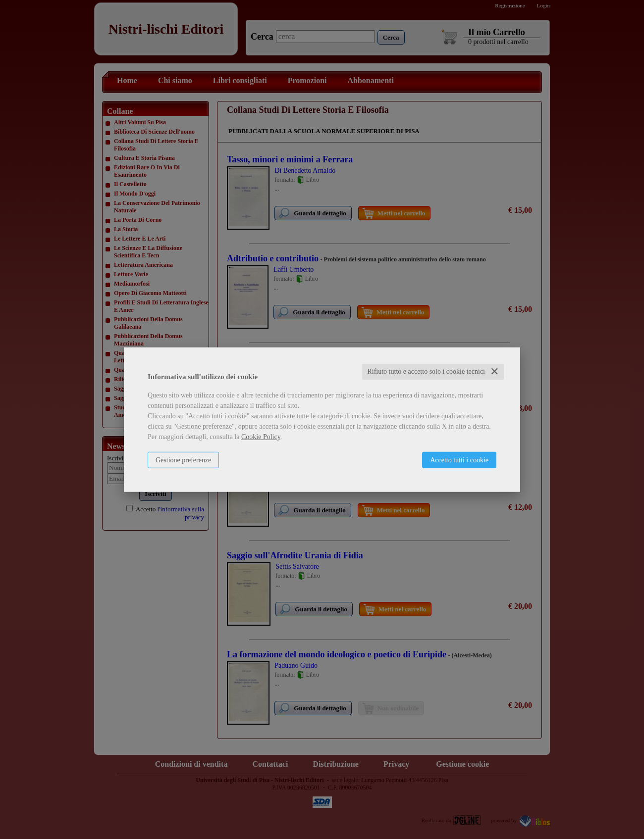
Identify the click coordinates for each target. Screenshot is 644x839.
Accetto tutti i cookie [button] (459, 460)
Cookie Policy (260, 437)
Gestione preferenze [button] (183, 460)
